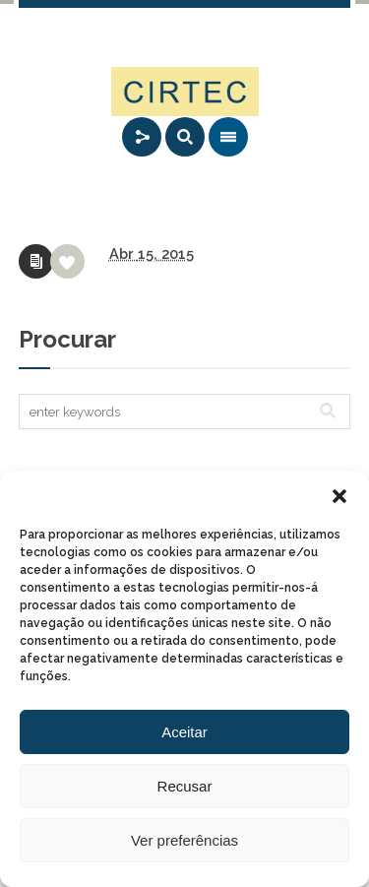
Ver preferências (184, 840)
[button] (339, 496)
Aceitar (184, 732)
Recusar (185, 786)
